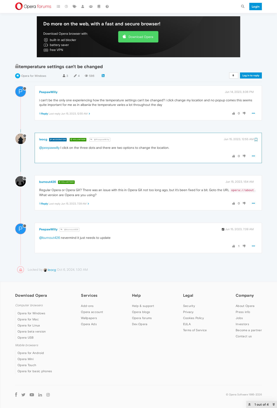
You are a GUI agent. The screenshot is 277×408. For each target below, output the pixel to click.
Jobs (239, 318)
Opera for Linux (29, 325)
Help (136, 295)
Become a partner (249, 330)
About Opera (245, 306)
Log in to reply (250, 75)
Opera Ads (89, 324)
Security (189, 306)
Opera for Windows (33, 75)
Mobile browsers (26, 345)
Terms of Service (195, 330)
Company (245, 295)
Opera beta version (32, 331)
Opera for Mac (28, 319)
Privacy (188, 312)
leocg (43, 139)
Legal (188, 295)
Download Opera (141, 37)
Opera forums (142, 318)
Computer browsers (29, 305)
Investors (242, 324)
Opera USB (26, 337)
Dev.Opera (140, 324)
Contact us (244, 336)
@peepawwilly (49, 147)
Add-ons (87, 306)
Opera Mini (26, 359)
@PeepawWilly (99, 140)
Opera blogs (141, 312)
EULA (187, 324)
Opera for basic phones (35, 371)
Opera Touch (27, 365)
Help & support (143, 306)
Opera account (92, 312)
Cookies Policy (193, 318)
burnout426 (47, 182)
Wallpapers (89, 318)
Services (89, 295)
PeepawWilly (48, 92)
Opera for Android (31, 353)
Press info (243, 312)
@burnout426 (69, 230)
